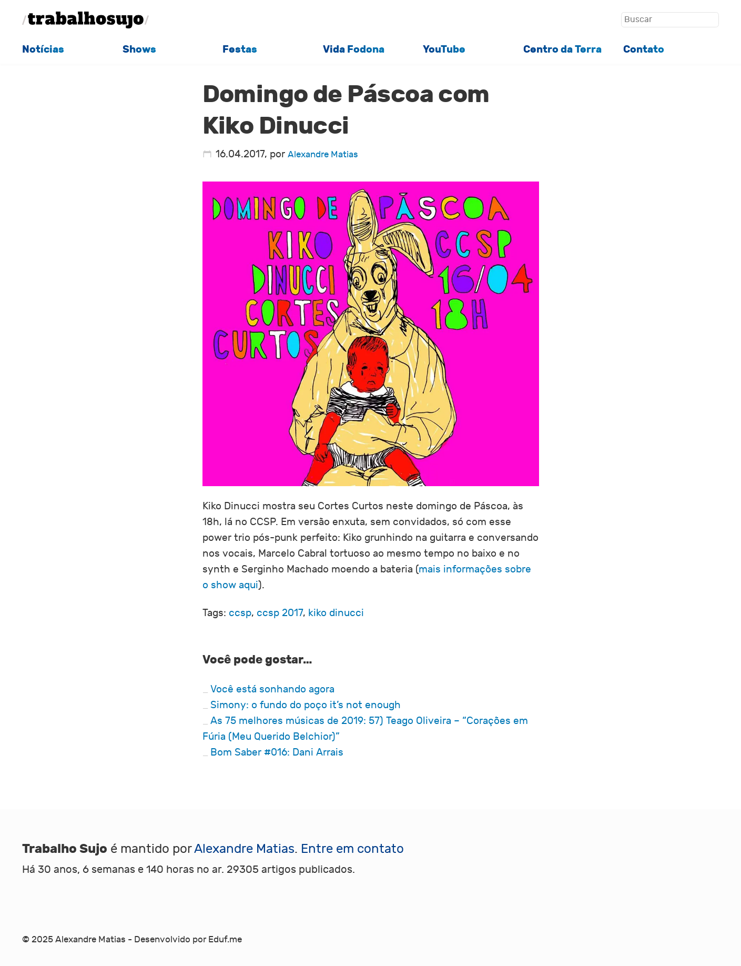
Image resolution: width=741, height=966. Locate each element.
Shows (139, 49)
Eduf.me (225, 939)
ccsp (240, 613)
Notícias (43, 49)
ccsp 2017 (280, 613)
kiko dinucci (336, 613)
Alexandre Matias (323, 154)
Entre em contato (352, 848)
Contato (643, 49)
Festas (239, 49)
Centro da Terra (562, 49)
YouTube (444, 49)
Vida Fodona (353, 49)
